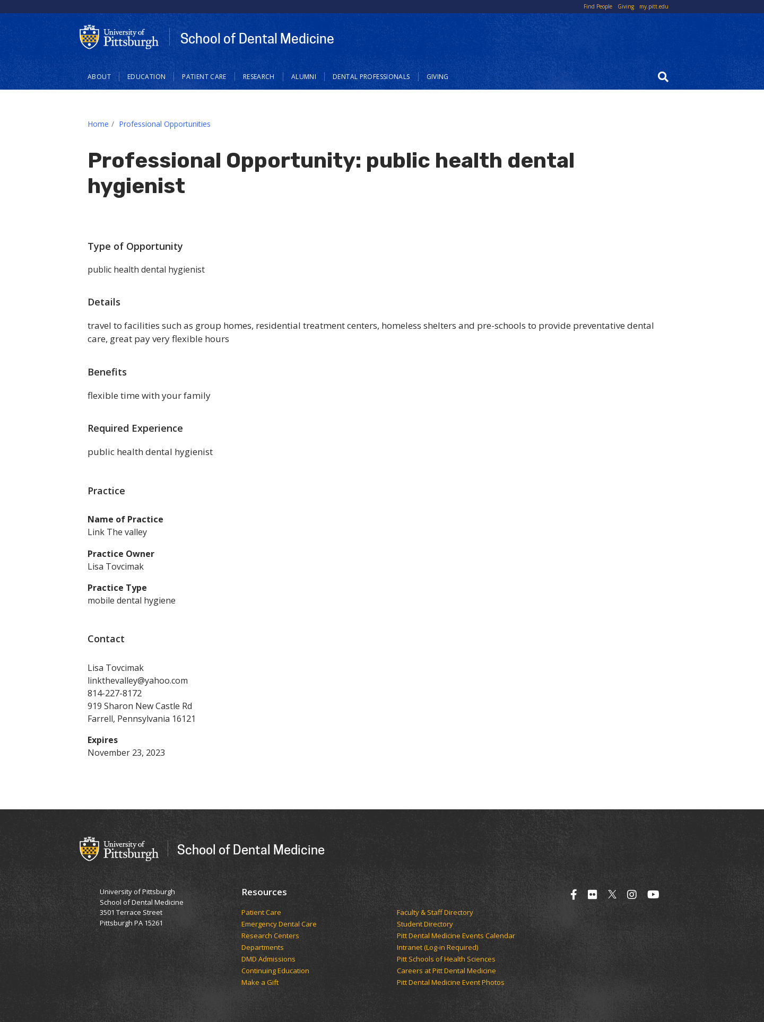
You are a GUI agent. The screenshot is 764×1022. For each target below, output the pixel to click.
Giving (626, 6)
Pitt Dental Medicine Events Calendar (456, 936)
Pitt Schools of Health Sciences (446, 959)
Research (259, 76)
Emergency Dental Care (279, 924)
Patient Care (204, 76)
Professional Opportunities (165, 124)
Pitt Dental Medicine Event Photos (451, 983)
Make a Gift (260, 983)
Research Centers (270, 936)
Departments (262, 948)
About (99, 76)
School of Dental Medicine (257, 38)
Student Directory (425, 924)
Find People (598, 6)
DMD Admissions (268, 959)
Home (98, 124)
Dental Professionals (371, 76)
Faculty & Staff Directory (435, 913)
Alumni (303, 76)
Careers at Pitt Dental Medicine (446, 971)
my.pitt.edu (653, 6)
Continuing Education (275, 971)
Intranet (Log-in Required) (437, 948)
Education (146, 76)
